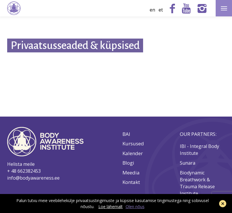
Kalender (132, 153)
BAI (126, 134)
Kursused (133, 144)
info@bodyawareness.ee (33, 178)
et (161, 10)
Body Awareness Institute (14, 8)
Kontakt (131, 182)
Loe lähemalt (110, 206)
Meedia (131, 173)
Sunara (188, 163)
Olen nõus (135, 206)
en (152, 10)
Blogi (128, 163)
